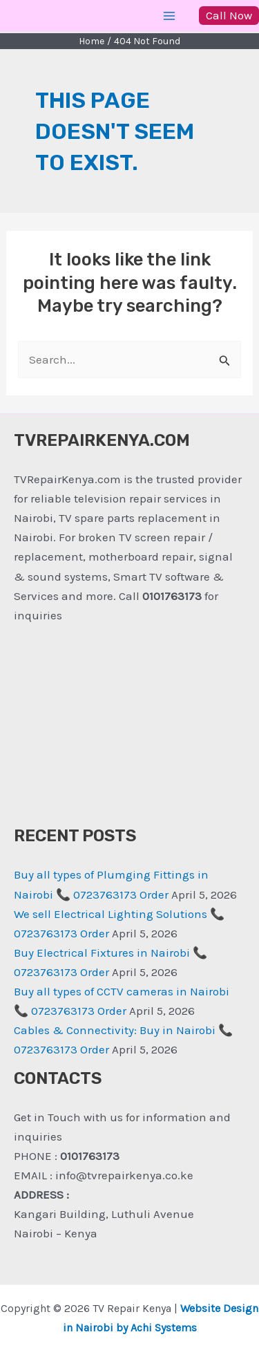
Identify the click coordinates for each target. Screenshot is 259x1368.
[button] (229, 15)
